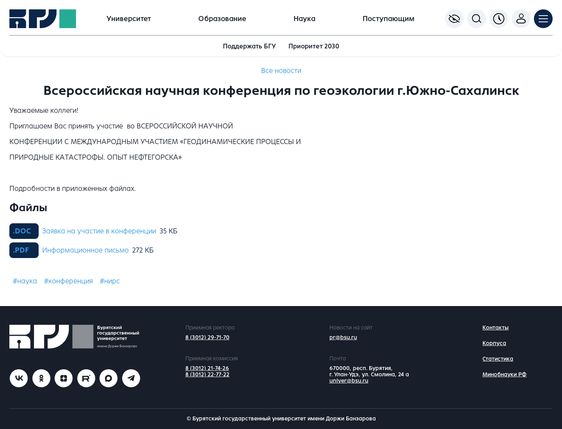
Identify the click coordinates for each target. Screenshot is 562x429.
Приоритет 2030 (313, 46)
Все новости (281, 71)
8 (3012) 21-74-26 (207, 368)
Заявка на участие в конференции (99, 231)
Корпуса (494, 343)
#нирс (110, 281)
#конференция (68, 281)
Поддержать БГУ (249, 46)
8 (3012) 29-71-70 (207, 337)
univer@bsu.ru (348, 381)
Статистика (497, 359)
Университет (129, 19)
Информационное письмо (85, 250)
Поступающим (388, 19)
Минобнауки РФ (504, 374)
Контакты (495, 328)
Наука (304, 19)
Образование (222, 19)
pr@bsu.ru (343, 337)
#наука (25, 281)
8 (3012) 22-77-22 (207, 374)
